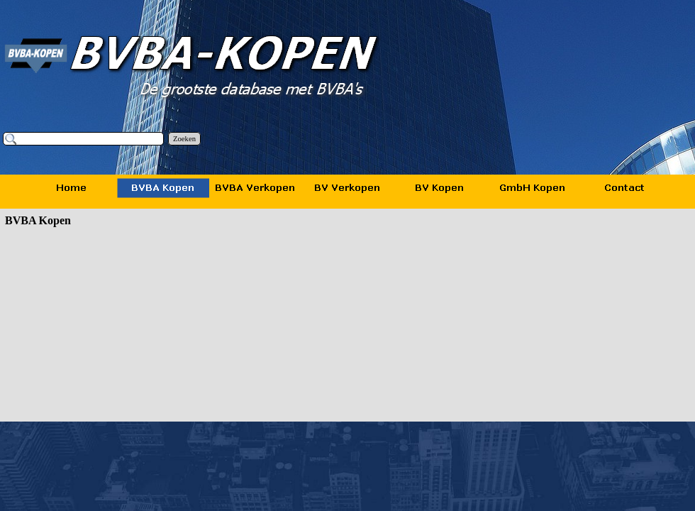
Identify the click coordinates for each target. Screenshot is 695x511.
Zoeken (184, 139)
